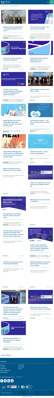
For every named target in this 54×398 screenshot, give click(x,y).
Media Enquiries (4, 372)
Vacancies (2, 365)
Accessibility (21, 365)
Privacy (20, 368)
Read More (5, 38)
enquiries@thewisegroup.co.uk (7, 377)
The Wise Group (4, 6)
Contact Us (2, 367)
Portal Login (21, 367)
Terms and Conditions (5, 370)
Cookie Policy (3, 368)
